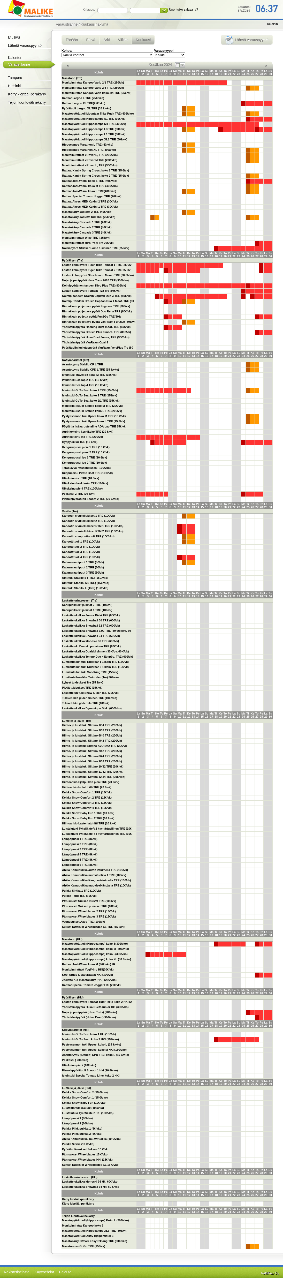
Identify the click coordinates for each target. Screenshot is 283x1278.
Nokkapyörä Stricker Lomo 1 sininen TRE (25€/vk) (95, 248)
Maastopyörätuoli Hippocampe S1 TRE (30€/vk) (94, 118)
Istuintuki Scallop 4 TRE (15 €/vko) (85, 385)
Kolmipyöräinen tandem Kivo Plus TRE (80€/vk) (94, 285)
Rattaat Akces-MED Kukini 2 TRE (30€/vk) (90, 201)
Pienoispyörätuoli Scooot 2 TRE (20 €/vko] (90, 498)
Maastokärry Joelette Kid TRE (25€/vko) (88, 217)
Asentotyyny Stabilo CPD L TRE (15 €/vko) (90, 369)
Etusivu (14, 37)
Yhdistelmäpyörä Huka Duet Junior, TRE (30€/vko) (95, 337)
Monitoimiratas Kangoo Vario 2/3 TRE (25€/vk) (93, 87)
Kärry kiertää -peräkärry (27, 94)
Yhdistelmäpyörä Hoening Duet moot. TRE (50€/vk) (96, 326)
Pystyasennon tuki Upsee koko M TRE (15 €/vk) (94, 416)
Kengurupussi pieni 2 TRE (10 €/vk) (86, 452)
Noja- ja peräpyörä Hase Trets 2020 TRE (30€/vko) (95, 280)
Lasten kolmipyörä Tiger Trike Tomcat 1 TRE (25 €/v (97, 264)
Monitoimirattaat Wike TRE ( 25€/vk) (86, 237)
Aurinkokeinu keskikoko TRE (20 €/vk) (87, 431)
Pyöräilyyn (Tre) (72, 260)
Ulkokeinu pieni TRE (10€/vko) (82, 488)
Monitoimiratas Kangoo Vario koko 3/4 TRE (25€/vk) (96, 92)
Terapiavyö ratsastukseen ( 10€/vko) (86, 467)
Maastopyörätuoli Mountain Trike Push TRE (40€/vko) (98, 113)
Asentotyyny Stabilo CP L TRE (82, 364)
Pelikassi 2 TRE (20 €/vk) (78, 493)
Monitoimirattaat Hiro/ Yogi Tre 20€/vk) (87, 242)
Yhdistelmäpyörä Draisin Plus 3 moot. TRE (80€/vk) (96, 332)
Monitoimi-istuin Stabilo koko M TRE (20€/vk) (92, 405)
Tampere (15, 78)
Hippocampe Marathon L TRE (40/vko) (87, 144)
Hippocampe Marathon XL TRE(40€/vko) (89, 149)
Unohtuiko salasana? (183, 9)
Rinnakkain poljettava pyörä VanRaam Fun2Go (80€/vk (98, 321)
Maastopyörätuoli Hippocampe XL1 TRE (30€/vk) (94, 139)
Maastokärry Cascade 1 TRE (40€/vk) (86, 222)
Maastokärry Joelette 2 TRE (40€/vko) (87, 211)
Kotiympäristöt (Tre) (75, 360)
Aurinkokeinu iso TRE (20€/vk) (82, 436)
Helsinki (14, 86)
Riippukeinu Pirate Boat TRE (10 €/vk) (87, 473)
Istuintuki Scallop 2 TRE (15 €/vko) (85, 379)
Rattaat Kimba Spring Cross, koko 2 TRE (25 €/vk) (95, 175)
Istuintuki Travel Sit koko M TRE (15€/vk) (89, 374)
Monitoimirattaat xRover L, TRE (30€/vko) (90, 165)
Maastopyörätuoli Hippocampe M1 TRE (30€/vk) (94, 123)
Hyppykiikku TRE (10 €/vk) (79, 441)
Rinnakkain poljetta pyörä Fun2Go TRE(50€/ (91, 316)
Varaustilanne (19, 64)
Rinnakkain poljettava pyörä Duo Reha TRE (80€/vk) (97, 311)
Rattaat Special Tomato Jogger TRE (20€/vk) (91, 196)
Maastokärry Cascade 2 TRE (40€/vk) (86, 227)
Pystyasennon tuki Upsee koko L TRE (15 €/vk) (93, 421)
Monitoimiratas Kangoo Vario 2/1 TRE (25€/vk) (93, 82)
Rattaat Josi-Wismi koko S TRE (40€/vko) (89, 180)
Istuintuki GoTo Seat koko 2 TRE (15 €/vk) (90, 390)
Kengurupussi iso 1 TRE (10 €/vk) (84, 457)
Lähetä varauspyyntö (25, 45)
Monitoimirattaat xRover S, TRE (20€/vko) (90, 154)
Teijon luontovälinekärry (27, 102)
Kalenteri (15, 58)
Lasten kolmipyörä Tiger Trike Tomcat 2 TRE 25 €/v (96, 270)
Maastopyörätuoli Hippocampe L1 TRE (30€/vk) (93, 134)
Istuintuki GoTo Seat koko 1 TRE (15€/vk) (89, 395)
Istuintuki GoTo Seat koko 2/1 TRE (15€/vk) (90, 400)
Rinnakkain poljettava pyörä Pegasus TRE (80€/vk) (96, 306)
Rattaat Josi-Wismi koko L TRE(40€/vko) (89, 191)
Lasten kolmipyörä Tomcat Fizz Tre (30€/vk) (91, 290)
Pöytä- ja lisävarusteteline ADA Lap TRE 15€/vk (94, 426)
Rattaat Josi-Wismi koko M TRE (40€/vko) (90, 185)
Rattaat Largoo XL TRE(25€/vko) (83, 103)
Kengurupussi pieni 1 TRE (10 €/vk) (86, 447)
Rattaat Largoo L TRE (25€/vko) (83, 98)
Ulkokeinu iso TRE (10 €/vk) (80, 478)
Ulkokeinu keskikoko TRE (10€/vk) (85, 483)
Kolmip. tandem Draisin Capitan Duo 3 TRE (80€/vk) (97, 295)
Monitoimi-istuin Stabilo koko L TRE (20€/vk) (92, 410)
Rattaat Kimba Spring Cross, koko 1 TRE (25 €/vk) (95, 170)
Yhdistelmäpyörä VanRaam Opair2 (85, 342)
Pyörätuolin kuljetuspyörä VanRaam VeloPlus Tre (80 (97, 347)
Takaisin (272, 24)
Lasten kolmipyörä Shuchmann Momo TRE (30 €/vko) (98, 275)
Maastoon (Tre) (72, 78)
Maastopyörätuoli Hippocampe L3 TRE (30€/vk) (93, 129)
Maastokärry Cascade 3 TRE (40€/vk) (86, 232)
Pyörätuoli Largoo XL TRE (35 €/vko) (86, 108)
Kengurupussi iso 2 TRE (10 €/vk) (84, 462)
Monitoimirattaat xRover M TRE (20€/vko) (89, 160)
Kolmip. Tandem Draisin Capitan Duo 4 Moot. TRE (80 (98, 301)
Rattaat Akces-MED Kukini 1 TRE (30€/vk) (90, 206)
